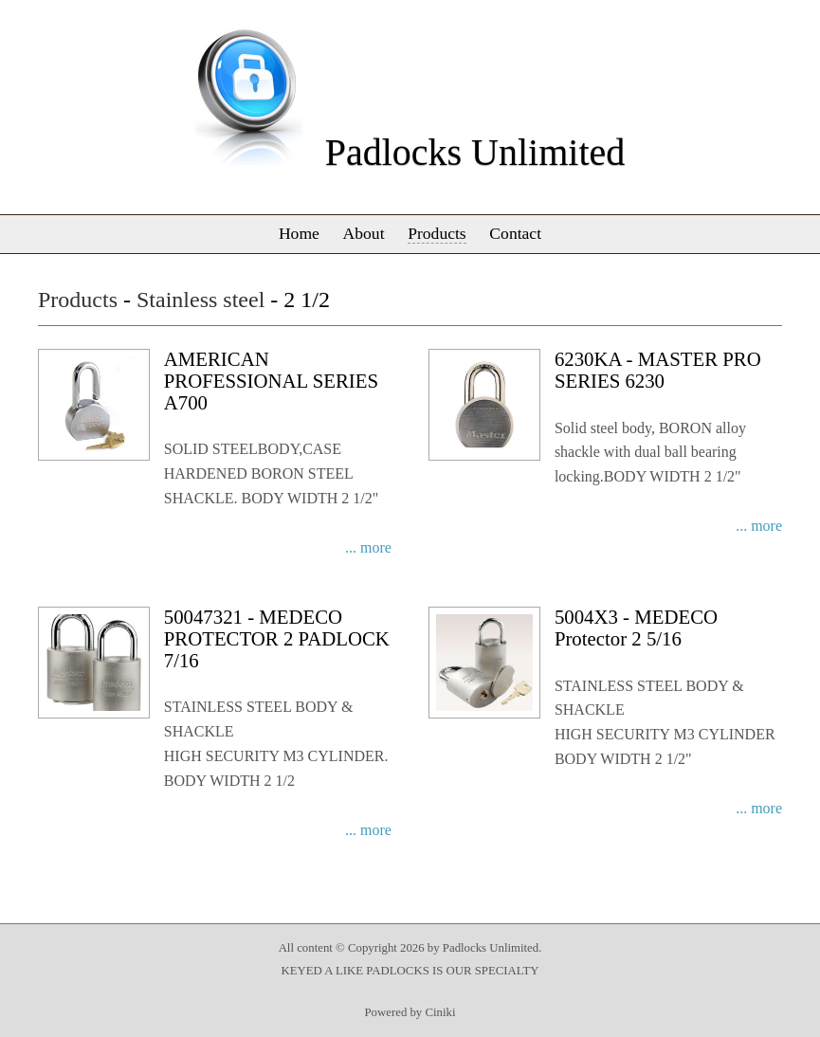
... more (368, 547)
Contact (515, 233)
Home (299, 233)
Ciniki (440, 1012)
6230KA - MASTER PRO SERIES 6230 (658, 369)
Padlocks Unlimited (475, 152)
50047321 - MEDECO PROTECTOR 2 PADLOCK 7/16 (277, 638)
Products (437, 233)
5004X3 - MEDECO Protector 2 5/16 (636, 627)
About (364, 233)
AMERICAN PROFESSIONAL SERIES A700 (271, 380)
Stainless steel (200, 299)
